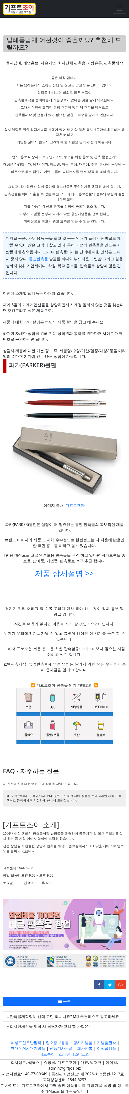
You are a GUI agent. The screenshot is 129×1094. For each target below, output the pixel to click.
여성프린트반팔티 (26, 1042)
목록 (64, 1001)
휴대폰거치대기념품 (28, 1048)
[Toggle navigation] (119, 9)
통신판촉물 (38, 258)
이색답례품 (106, 1048)
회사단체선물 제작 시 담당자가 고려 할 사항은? (50, 1026)
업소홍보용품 (57, 1042)
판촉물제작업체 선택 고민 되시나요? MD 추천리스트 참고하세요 (64, 1016)
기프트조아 (75, 505)
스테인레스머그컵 (74, 1054)
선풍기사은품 (61, 1048)
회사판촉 (84, 1048)
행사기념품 (82, 1042)
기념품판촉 (106, 1042)
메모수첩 (47, 1054)
